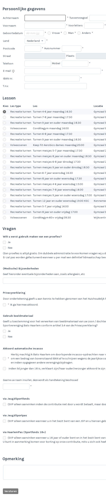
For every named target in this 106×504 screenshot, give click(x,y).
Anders (84, 33)
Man (69, 33)
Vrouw (54, 33)
